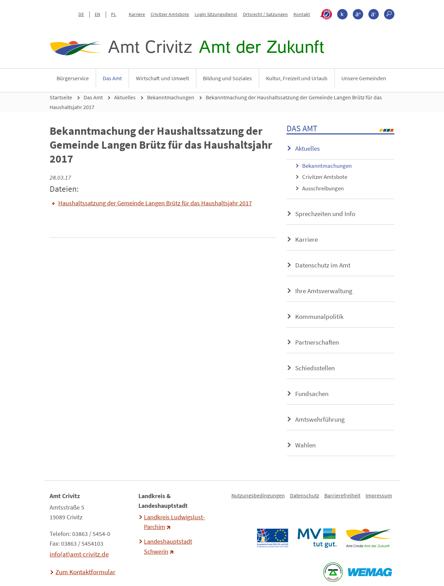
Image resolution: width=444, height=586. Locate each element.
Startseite (61, 97)
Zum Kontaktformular (86, 572)
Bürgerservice (73, 78)
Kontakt (301, 14)
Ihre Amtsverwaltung (323, 291)
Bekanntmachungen (170, 97)
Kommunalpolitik (319, 316)
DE (81, 14)
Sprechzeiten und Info (325, 213)
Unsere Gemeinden (363, 78)
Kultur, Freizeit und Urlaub (296, 78)
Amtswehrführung (320, 419)
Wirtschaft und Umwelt (162, 78)
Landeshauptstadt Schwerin (168, 546)
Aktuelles (125, 97)
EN (97, 14)
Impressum (379, 495)
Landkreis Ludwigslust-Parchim (174, 522)
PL (113, 14)
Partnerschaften (317, 342)
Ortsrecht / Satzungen (265, 14)
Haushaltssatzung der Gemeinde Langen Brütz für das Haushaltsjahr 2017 (155, 203)
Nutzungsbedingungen (258, 495)
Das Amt (112, 78)
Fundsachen (311, 393)
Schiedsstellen (315, 368)
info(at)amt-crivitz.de (79, 554)
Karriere (137, 14)
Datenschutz (304, 495)
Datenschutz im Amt (322, 265)
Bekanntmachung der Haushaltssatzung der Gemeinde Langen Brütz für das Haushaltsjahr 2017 (216, 102)
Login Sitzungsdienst (216, 14)
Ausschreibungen (323, 188)
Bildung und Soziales (227, 78)
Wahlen (305, 445)
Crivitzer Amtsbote (170, 14)
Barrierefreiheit (342, 495)
